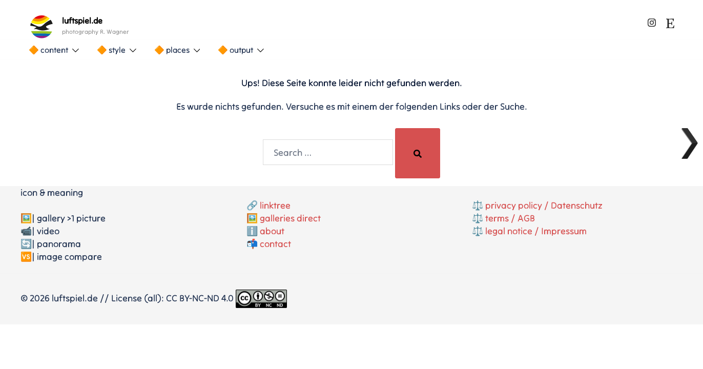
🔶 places (172, 50)
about (272, 231)
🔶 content (48, 50)
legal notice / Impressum (536, 231)
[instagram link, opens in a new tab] (652, 21)
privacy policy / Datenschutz (544, 205)
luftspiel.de (82, 20)
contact (275, 244)
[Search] (417, 153)
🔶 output (235, 50)
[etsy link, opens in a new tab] (670, 21)
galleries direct (290, 218)
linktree (275, 205)
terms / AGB (510, 218)
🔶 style (111, 50)
